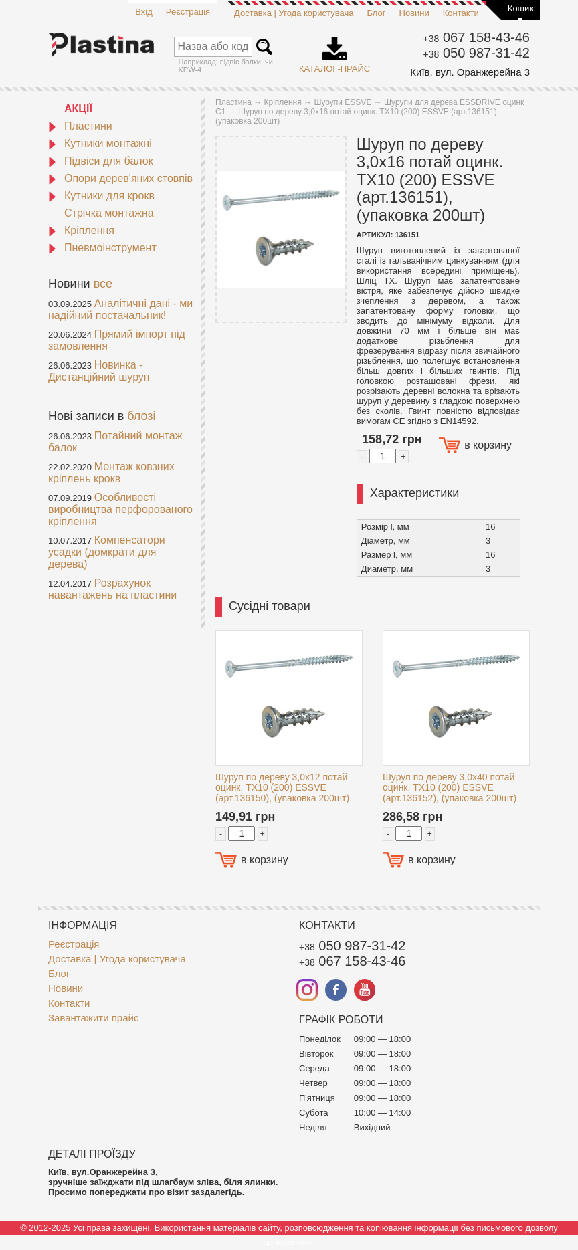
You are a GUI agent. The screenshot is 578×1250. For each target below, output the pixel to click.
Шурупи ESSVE (342, 102)
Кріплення (81, 230)
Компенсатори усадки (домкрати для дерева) (106, 552)
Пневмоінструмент (102, 247)
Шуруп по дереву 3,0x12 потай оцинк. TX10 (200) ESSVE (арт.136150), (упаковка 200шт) (282, 787)
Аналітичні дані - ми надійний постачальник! (120, 309)
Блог (376, 13)
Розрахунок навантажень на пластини (112, 589)
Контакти (461, 13)
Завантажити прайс (93, 1017)
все (103, 283)
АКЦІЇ (78, 108)
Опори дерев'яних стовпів (120, 178)
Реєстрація (188, 12)
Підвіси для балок (100, 161)
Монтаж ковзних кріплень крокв (111, 472)
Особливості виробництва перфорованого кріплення (120, 509)
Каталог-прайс (334, 50)
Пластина (233, 102)
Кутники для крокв (101, 195)
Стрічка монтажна (109, 213)
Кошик (520, 8)
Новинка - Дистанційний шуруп (99, 371)
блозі (141, 416)
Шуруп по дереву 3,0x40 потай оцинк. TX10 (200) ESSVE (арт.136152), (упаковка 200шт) (449, 787)
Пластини (80, 126)
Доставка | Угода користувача (293, 13)
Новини (414, 13)
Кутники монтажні (100, 143)
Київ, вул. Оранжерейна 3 (470, 72)
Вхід (144, 12)
